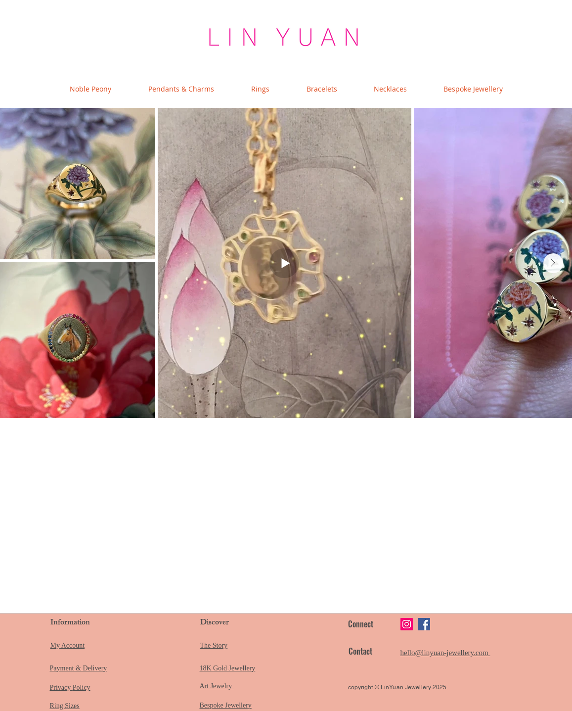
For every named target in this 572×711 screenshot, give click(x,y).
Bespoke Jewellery (226, 705)
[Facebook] (424, 624)
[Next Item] (553, 263)
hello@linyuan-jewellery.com (445, 653)
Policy (81, 687)
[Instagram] (406, 624)
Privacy (61, 687)
